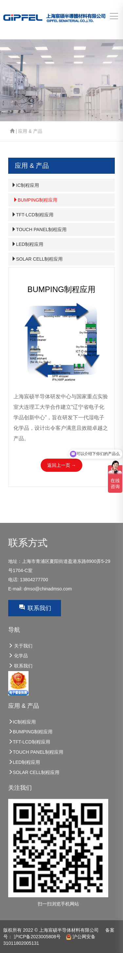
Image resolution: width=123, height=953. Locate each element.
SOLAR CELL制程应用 (37, 259)
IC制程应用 (25, 185)
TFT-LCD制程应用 (32, 214)
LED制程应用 (27, 244)
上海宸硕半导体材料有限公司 (69, 930)
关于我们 (20, 645)
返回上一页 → (61, 465)
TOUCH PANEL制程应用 (39, 229)
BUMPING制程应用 (35, 200)
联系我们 (34, 607)
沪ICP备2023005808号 (37, 936)
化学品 (18, 655)
